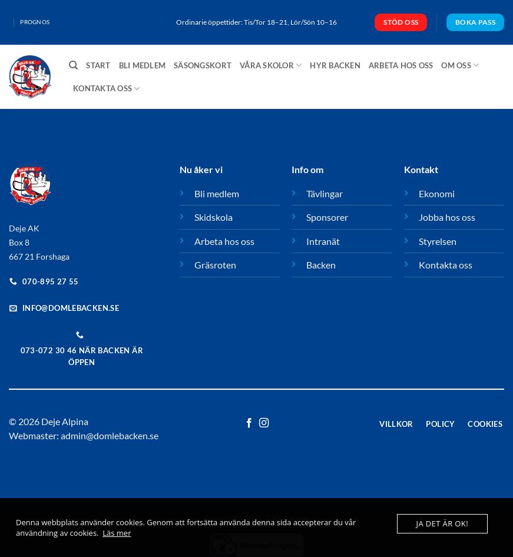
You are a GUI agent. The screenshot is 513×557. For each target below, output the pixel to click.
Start (98, 65)
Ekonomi (437, 193)
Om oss (460, 65)
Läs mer (116, 533)
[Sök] (73, 65)
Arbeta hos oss (401, 65)
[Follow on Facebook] (249, 423)
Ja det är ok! (442, 523)
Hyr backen (335, 65)
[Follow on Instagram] (264, 423)
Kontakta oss (106, 88)
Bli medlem (142, 65)
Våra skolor (271, 65)
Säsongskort (202, 65)
